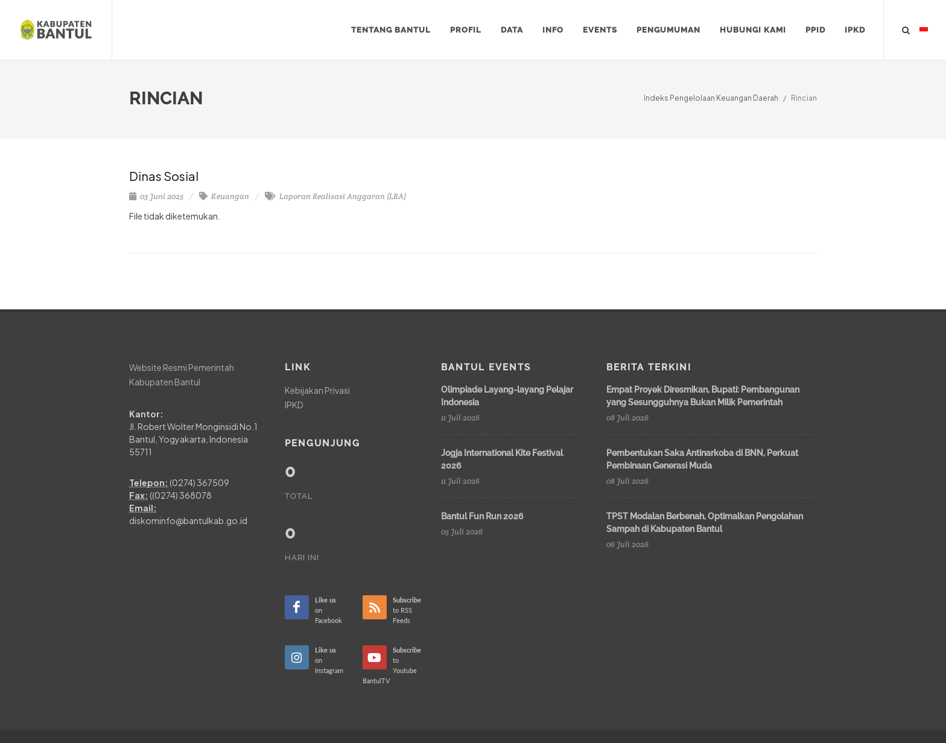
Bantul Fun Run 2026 (482, 516)
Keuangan (224, 196)
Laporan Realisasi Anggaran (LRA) (335, 196)
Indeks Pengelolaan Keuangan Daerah (711, 98)
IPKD (294, 404)
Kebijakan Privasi (317, 390)
